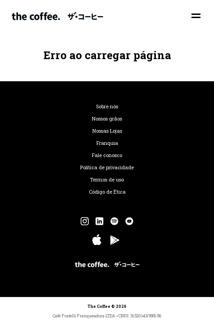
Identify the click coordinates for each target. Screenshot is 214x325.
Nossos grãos (107, 118)
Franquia (107, 143)
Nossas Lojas (107, 131)
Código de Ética (107, 192)
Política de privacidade (107, 167)
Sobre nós (107, 106)
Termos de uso (107, 179)
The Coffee (57, 16)
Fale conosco (107, 155)
